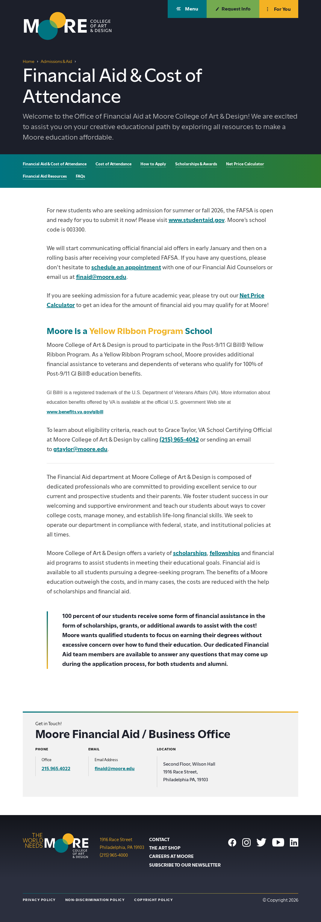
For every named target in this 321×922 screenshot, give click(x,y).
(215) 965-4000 (114, 854)
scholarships (190, 553)
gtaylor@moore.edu (80, 449)
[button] (187, 9)
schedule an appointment (126, 267)
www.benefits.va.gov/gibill (75, 412)
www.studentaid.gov (197, 220)
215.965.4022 (56, 768)
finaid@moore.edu (101, 276)
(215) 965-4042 (179, 439)
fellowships (225, 553)
